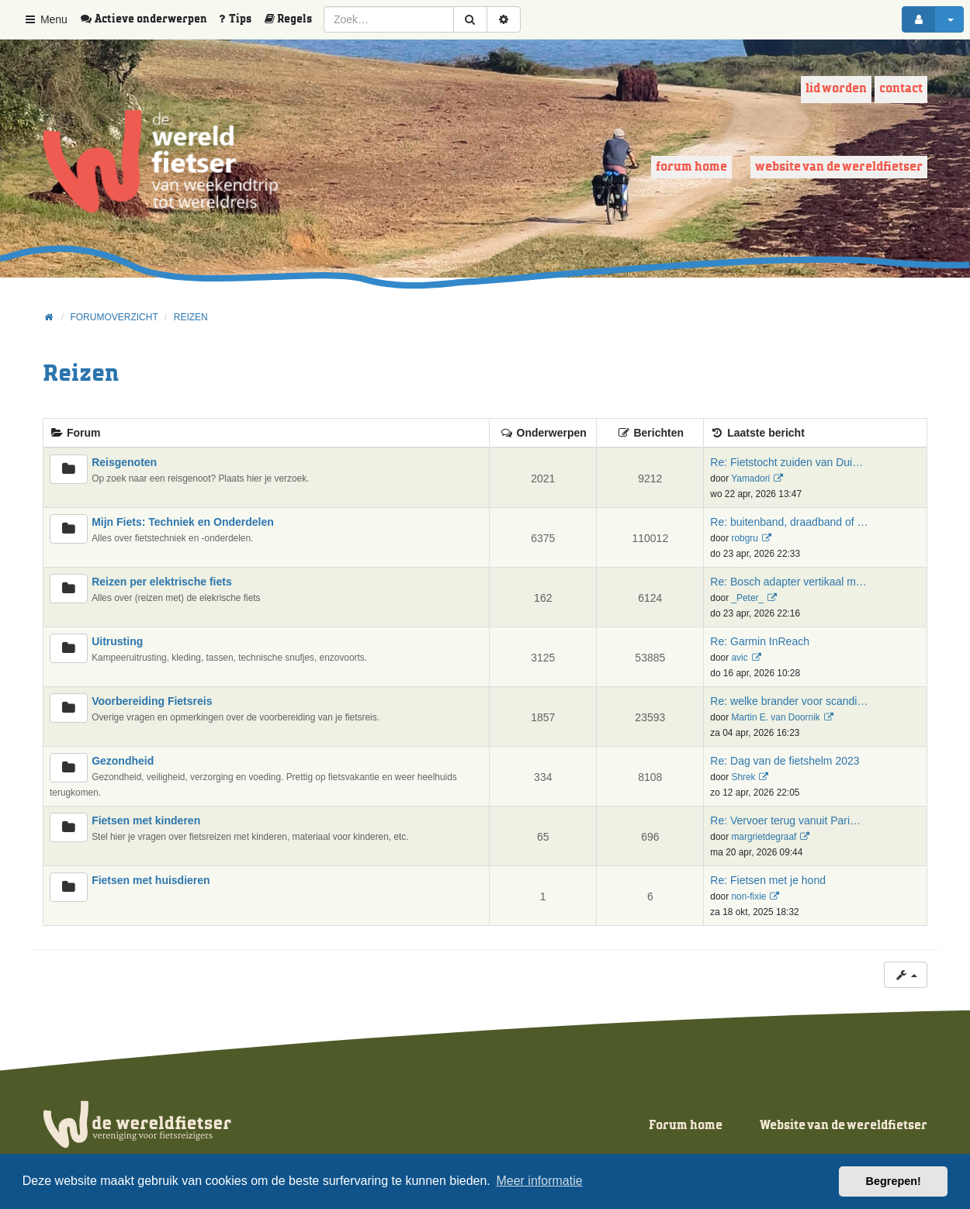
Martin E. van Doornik (775, 717)
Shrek (743, 777)
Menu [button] (45, 19)
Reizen (81, 374)
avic (739, 657)
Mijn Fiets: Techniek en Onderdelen (183, 522)
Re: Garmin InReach (759, 641)
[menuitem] (149, 19)
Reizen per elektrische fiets (162, 581)
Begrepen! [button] (893, 1181)
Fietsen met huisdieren (151, 880)
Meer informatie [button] (539, 1180)
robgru (744, 538)
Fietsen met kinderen (146, 820)
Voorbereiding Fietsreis (152, 701)
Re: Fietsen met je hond (768, 880)
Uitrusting (117, 641)
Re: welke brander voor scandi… (789, 701)
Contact (901, 88)
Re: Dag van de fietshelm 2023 (784, 761)
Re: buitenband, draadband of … (789, 522)
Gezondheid (123, 761)
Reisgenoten (124, 462)
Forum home (691, 167)
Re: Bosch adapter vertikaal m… (788, 581)
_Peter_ (747, 597)
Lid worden (836, 88)
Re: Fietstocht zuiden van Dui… (786, 462)
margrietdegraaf (763, 836)
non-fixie (748, 896)
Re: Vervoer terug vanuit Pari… (785, 820)
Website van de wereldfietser (839, 167)
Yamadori (750, 478)
